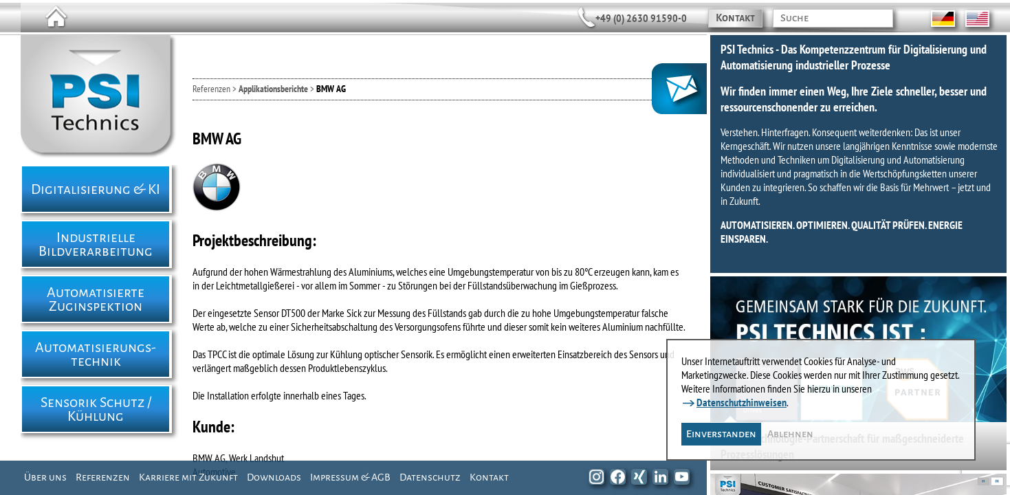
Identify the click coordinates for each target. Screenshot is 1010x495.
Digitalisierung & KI (95, 189)
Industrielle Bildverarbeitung (96, 244)
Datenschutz (430, 477)
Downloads (274, 477)
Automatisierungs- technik (95, 354)
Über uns (45, 477)
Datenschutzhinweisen (741, 402)
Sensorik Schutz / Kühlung (96, 409)
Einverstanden (721, 433)
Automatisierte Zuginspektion (95, 299)
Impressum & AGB (350, 477)
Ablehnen (790, 433)
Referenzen (103, 477)
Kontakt (735, 17)
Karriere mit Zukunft (188, 477)
